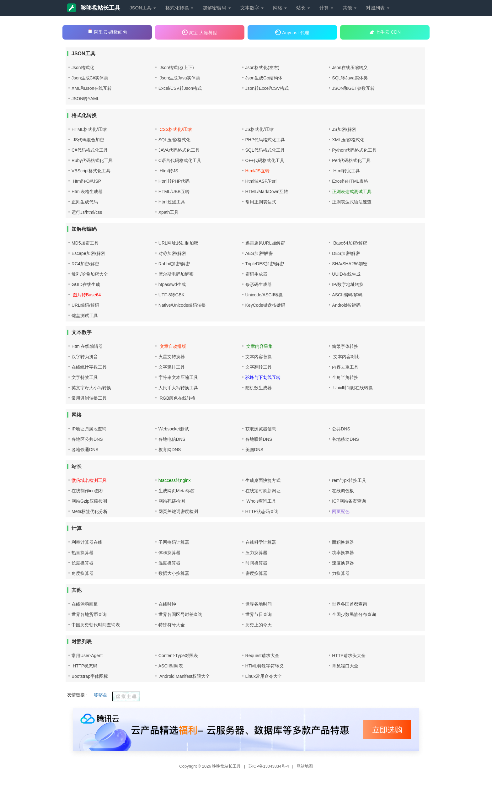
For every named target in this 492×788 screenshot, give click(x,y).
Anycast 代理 (292, 32)
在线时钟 (167, 604)
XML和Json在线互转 (92, 88)
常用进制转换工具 (89, 398)
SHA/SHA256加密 (349, 263)
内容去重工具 (345, 367)
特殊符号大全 (171, 624)
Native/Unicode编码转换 (182, 305)
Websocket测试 (173, 428)
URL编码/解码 (85, 305)
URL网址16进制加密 (178, 243)
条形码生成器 (258, 284)
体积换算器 (169, 552)
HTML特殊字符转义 (264, 665)
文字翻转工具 (258, 367)
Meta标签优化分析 (90, 511)
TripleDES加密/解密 (264, 263)
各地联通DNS (258, 439)
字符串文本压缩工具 (178, 377)
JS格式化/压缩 (259, 129)
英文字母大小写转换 (91, 387)
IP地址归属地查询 (89, 428)
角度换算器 (83, 573)
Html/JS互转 (257, 170)
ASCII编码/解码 (347, 294)
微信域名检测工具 (89, 480)
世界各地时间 (258, 604)
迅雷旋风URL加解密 (265, 243)
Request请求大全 (262, 655)
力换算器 (341, 573)
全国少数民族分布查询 (354, 614)
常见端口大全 (345, 665)
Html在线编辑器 (87, 346)
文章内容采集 (259, 346)
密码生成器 (256, 274)
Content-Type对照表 (178, 655)
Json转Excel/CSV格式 (267, 88)
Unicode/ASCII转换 (264, 294)
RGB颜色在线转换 (176, 398)
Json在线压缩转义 (350, 67)
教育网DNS (169, 449)
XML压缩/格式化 (348, 139)
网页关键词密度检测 (178, 511)
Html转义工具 (346, 170)
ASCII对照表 (170, 665)
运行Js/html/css (87, 212)
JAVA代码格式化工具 (179, 150)
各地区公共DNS (87, 439)
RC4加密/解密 (85, 263)
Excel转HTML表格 (350, 181)
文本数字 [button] (252, 7)
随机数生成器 (258, 387)
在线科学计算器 (260, 542)
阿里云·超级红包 (107, 32)
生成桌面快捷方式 (263, 480)
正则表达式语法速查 (352, 201)
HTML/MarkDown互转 (266, 191)
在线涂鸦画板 (85, 604)
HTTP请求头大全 (349, 655)
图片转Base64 (86, 294)
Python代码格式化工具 (354, 150)
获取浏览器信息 (260, 428)
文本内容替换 (258, 356)
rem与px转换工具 (349, 480)
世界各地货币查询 (89, 614)
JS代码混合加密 (88, 139)
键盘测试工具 (85, 315)
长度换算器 (83, 562)
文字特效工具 (85, 377)
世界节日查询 (258, 614)
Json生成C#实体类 (90, 77)
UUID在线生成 (346, 274)
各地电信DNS (171, 439)
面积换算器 (343, 542)
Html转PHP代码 (174, 181)
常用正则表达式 (260, 201)
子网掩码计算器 (173, 542)
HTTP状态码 (84, 665)
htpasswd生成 (172, 284)
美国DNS (254, 449)
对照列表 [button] (377, 7)
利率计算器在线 (87, 542)
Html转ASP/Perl (261, 181)
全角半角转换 (345, 377)
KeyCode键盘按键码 (265, 305)
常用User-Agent (87, 655)
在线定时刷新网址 (263, 490)
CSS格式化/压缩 (175, 129)
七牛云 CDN (385, 32)
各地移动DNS (345, 439)
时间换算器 (256, 562)
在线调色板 (343, 490)
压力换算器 (256, 552)
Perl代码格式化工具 (351, 160)
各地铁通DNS (85, 449)
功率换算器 (343, 552)
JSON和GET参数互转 (353, 88)
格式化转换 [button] (179, 7)
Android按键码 (346, 305)
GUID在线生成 (86, 284)
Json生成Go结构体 (263, 77)
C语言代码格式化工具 (179, 160)
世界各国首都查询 (349, 604)
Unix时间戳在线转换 (352, 387)
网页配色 (341, 511)
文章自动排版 (172, 346)
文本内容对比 (346, 356)
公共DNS (341, 428)
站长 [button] (303, 7)
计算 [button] (326, 7)
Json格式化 (83, 67)
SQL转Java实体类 (350, 77)
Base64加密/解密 (349, 243)
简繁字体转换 (345, 346)
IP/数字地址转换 (348, 284)
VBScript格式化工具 (91, 170)
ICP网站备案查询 (349, 501)
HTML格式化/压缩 (89, 129)
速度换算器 (343, 562)
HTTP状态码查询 (262, 511)
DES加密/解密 (346, 253)
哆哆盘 (100, 694)
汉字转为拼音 (85, 356)
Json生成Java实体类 (179, 77)
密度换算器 (256, 573)
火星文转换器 (171, 356)
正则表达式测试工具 (352, 191)
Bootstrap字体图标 (90, 676)
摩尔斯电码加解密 (176, 274)
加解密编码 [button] (217, 7)
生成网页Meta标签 (176, 490)
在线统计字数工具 (89, 367)
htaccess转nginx (174, 480)
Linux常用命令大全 (263, 676)
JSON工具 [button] (143, 7)
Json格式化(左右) (262, 67)
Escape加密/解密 (88, 253)
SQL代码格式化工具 (265, 150)
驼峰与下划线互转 (263, 377)
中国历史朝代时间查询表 (96, 624)
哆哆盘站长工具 (93, 7)
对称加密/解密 (172, 253)
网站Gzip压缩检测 (89, 501)
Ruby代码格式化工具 (92, 160)
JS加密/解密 (344, 129)
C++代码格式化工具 (264, 160)
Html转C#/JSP (86, 181)
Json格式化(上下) (176, 67)
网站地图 (305, 766)
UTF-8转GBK (171, 294)
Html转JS (168, 170)
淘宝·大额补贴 (199, 32)
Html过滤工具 (171, 201)
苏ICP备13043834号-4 (269, 766)
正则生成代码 (85, 201)
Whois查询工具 (260, 501)
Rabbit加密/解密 (174, 263)
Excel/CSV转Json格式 (180, 88)
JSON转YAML (85, 98)
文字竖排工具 (171, 367)
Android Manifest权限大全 (184, 676)
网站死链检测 (171, 501)
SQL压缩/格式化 (174, 139)
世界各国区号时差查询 (180, 614)
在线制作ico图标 (88, 490)
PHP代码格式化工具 (265, 139)
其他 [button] (349, 7)
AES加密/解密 (259, 253)
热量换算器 (83, 552)
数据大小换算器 (173, 573)
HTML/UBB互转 (174, 191)
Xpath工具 (168, 212)
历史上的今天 (258, 624)
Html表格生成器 (87, 191)
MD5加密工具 (85, 243)
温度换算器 (169, 562)
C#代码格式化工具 (90, 150)
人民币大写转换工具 (178, 387)
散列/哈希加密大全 (90, 274)
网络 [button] (280, 7)
